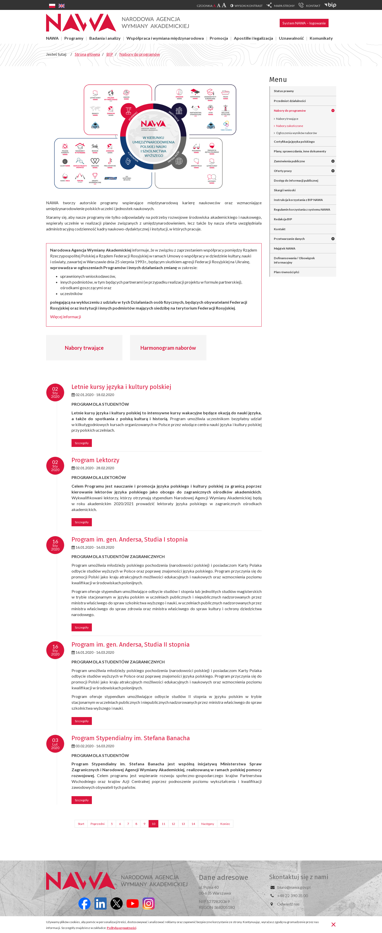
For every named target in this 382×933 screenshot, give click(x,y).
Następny (207, 824)
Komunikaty (321, 38)
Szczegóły (82, 443)
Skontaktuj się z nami (298, 877)
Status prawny (284, 91)
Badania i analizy (105, 38)
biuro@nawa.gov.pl (293, 887)
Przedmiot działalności (290, 101)
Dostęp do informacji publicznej (296, 180)
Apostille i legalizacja (253, 38)
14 (193, 824)
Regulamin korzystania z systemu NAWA (302, 209)
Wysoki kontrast (249, 6)
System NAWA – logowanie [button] (304, 23)
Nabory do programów (290, 110)
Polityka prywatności (121, 928)
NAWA (52, 38)
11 (163, 824)
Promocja (219, 38)
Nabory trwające (84, 348)
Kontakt (280, 229)
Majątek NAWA (284, 248)
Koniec (225, 824)
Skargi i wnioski (284, 190)
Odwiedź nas (288, 903)
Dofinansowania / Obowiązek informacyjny (294, 260)
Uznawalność (291, 38)
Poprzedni (98, 824)
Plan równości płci (286, 272)
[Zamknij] (333, 924)
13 (183, 824)
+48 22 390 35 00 (292, 895)
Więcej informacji (65, 316)
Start (81, 824)
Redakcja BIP (283, 219)
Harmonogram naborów (168, 348)
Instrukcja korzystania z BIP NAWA (298, 200)
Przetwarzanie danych (289, 239)
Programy (73, 38)
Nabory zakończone (289, 126)
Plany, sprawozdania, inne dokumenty (300, 151)
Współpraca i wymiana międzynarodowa (165, 38)
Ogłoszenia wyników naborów (296, 133)
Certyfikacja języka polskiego (294, 141)
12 (173, 824)
